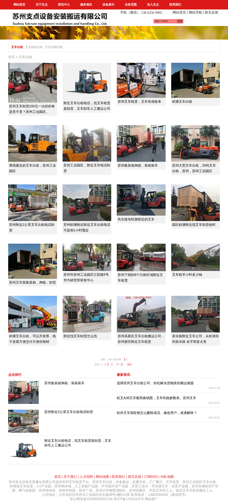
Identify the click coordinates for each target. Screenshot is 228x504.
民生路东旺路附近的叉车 (136, 219)
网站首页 (19, 4)
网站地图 (102, 477)
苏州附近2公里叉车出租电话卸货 (68, 412)
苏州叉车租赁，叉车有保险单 (139, 101)
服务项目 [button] (86, 4)
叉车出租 (17, 47)
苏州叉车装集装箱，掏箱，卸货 (32, 282)
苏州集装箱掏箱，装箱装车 (138, 165)
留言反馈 (211, 12)
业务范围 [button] (131, 4)
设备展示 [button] (108, 4)
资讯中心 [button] (64, 4)
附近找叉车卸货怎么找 (80, 336)
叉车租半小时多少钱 (187, 275)
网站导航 (195, 12)
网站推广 (151, 499)
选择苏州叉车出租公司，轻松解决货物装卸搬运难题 (155, 383)
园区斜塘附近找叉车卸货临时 (194, 225)
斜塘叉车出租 (182, 101)
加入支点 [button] (153, 4)
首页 (11, 57)
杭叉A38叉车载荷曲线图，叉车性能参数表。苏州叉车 (156, 398)
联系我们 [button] (175, 4)
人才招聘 (86, 477)
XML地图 (167, 477)
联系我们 (118, 477)
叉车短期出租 (54, 47)
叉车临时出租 (34, 47)
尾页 (129, 364)
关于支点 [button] (42, 4)
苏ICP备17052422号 (128, 499)
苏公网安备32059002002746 (91, 499)
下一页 (120, 364)
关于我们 (70, 477)
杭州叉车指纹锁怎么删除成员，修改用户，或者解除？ (157, 413)
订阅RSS (151, 477)
